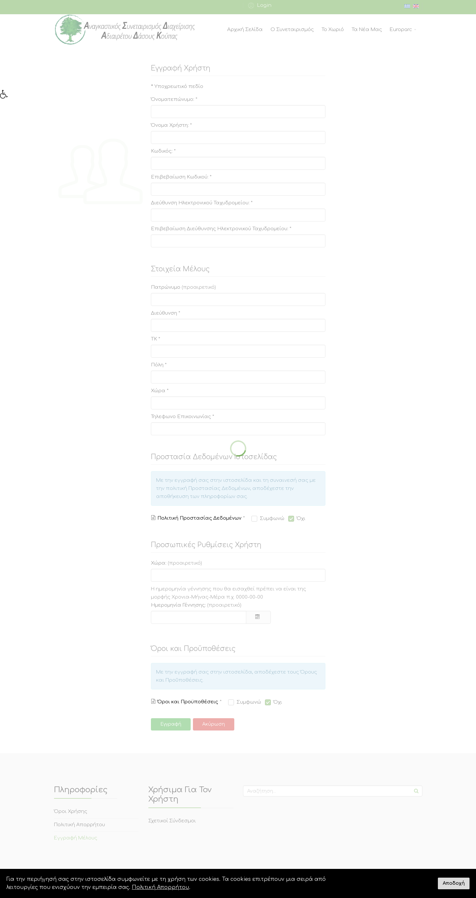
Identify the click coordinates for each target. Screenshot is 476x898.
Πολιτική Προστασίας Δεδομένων (199, 518)
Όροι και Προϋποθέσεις (187, 702)
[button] (6, 96)
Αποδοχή (454, 883)
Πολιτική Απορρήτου (160, 887)
